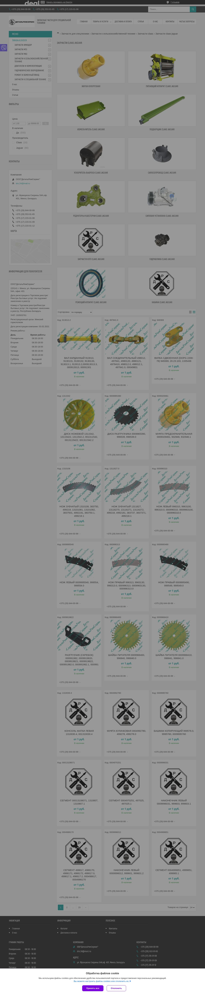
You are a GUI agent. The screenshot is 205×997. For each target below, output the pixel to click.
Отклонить (116, 988)
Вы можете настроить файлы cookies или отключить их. (101, 981)
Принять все (92, 988)
